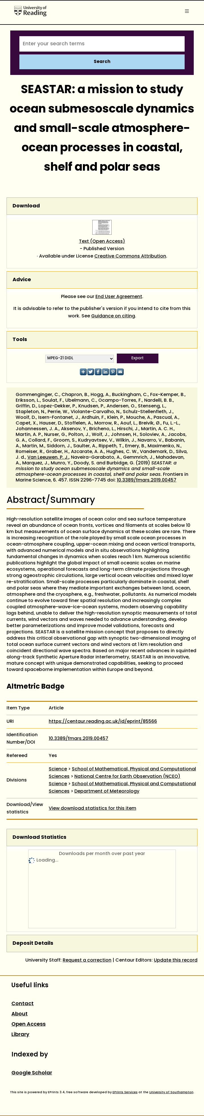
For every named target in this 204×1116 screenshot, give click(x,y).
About (19, 1014)
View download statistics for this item (92, 808)
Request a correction (87, 960)
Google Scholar (31, 1073)
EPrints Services (125, 1092)
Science (58, 769)
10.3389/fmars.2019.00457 (146, 480)
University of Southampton (171, 1092)
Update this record (175, 960)
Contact (22, 1003)
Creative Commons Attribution (130, 256)
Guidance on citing (113, 316)
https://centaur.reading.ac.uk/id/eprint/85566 (103, 721)
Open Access (28, 1024)
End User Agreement (118, 297)
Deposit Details (33, 943)
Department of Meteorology (106, 791)
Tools (20, 339)
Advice (22, 280)
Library (20, 1034)
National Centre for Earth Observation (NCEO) (127, 776)
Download (26, 206)
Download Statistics (39, 837)
